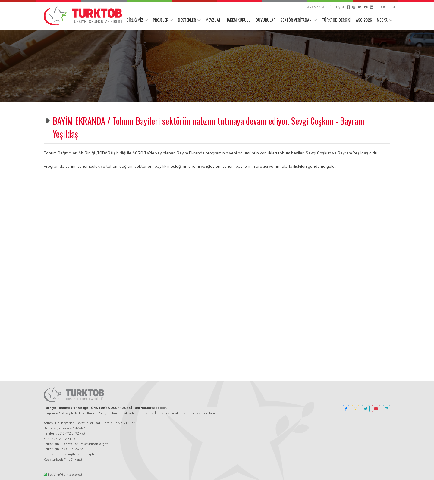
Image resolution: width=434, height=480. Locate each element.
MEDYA (382, 20)
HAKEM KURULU (238, 20)
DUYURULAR (265, 20)
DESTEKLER (187, 20)
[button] (346, 408)
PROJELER (160, 20)
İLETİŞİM (337, 7)
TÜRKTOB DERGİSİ (336, 20)
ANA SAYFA (315, 7)
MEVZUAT (213, 20)
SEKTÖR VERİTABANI (296, 20)
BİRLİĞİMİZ (134, 20)
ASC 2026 (364, 20)
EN (392, 7)
